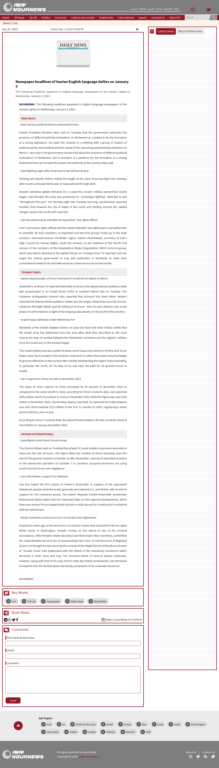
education (53, 732)
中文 (176, 8)
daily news (77, 601)
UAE (148, 732)
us (63, 724)
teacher (130, 732)
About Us (174, 17)
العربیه (151, 8)
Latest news (166, 31)
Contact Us (158, 17)
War (144, 724)
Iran (14, 601)
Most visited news (190, 31)
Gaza (160, 724)
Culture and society (83, 17)
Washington (198, 724)
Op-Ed (33, 17)
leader (73, 732)
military (110, 732)
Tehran (31, 601)
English (142, 8)
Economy (60, 17)
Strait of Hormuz (86, 724)
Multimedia (106, 17)
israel (109, 724)
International (126, 17)
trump (127, 724)
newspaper (53, 601)
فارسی (133, 8)
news (177, 724)
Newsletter (100, 601)
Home (5, 17)
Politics (45, 17)
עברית (159, 8)
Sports (143, 17)
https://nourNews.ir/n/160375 (124, 619)
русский (168, 8)
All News (19, 17)
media (91, 732)
